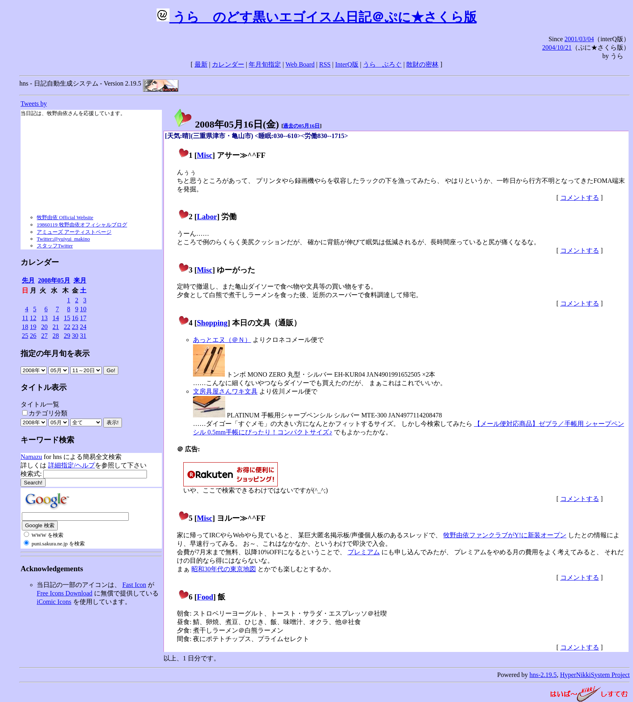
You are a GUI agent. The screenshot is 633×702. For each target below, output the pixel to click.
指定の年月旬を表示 (55, 353)
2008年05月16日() (226, 124)
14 (55, 317)
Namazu (31, 456)
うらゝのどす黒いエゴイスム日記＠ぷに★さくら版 (317, 17)
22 (67, 326)
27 (44, 335)
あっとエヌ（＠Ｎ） (222, 339)
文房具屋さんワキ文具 (225, 391)
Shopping (212, 323)
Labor (207, 216)
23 (75, 326)
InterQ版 (346, 64)
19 (33, 326)
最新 (201, 64)
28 (55, 335)
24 (83, 326)
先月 (28, 280)
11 (25, 317)
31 (83, 335)
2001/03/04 (579, 39)
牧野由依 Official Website (65, 217)
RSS (325, 64)
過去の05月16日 (301, 126)
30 (75, 335)
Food (205, 597)
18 (25, 326)
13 (44, 317)
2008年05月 (54, 280)
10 (83, 309)
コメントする (579, 197)
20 (44, 326)
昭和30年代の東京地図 (223, 569)
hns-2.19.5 (543, 674)
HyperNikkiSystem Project (595, 674)
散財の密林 (422, 64)
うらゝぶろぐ (382, 64)
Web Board (299, 64)
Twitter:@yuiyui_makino (63, 239)
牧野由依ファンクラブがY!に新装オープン (504, 535)
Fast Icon (134, 584)
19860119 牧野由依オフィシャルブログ (82, 225)
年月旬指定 (265, 64)
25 (25, 335)
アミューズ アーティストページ (74, 232)
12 (33, 317)
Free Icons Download (64, 593)
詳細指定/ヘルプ (71, 465)
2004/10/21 (557, 47)
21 (55, 326)
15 (67, 317)
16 (75, 317)
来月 (79, 280)
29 (67, 335)
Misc (204, 155)
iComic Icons (54, 601)
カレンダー (228, 64)
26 (33, 335)
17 (83, 317)
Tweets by (34, 103)
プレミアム (364, 552)
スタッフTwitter (55, 246)
